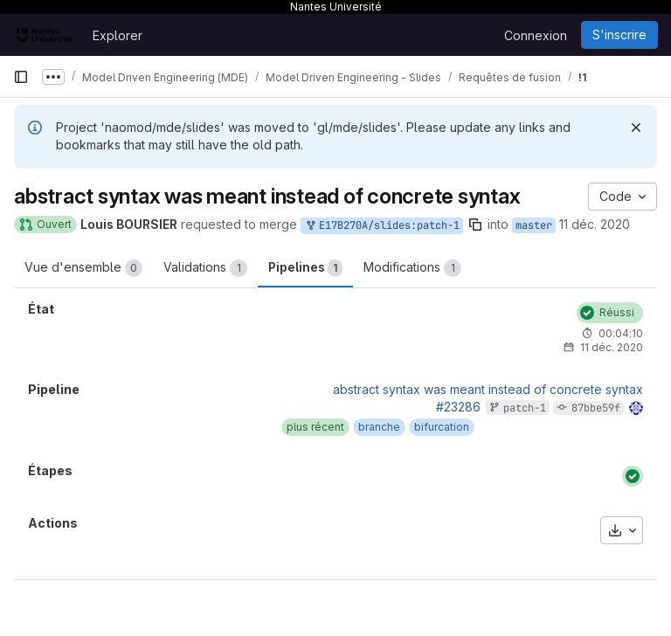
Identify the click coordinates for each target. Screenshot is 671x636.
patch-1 (524, 408)
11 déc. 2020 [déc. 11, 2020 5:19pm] (594, 224)
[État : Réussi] (610, 312)
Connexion (535, 35)
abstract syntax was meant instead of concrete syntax (488, 389)
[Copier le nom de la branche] (475, 224)
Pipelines (305, 268)
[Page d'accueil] (44, 35)
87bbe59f (595, 408)
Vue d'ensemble (83, 268)
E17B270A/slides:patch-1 (382, 225)
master (533, 225)
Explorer (117, 35)
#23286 (458, 406)
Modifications (412, 268)
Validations (205, 268)
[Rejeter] (636, 127)
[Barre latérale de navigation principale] (21, 77)
